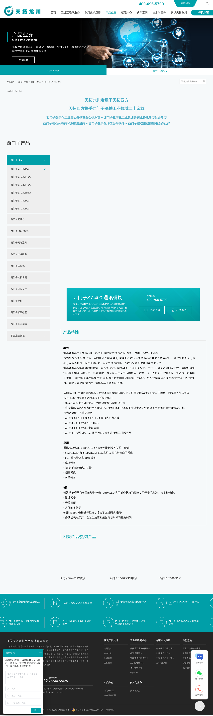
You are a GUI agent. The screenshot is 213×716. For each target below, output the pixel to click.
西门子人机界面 (19, 278)
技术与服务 (159, 12)
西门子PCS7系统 (19, 232)
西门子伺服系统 (19, 290)
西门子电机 (16, 302)
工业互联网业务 (70, 12)
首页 (53, 12)
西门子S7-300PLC (20, 201)
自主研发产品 (160, 71)
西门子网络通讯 (19, 243)
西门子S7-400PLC (52, 83)
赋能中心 (126, 12)
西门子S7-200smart (21, 194)
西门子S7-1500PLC (21, 178)
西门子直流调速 (19, 325)
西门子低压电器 (19, 313)
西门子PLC (36, 83)
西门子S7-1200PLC (21, 186)
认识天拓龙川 (179, 12)
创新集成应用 (93, 12)
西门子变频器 (18, 220)
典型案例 (142, 12)
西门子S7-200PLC (20, 209)
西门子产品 (53, 71)
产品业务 (111, 12)
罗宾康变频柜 (18, 336)
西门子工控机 (18, 267)
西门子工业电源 (19, 255)
